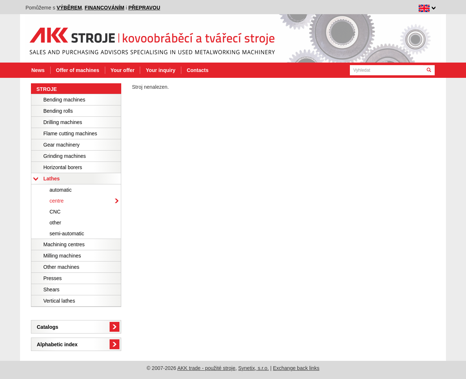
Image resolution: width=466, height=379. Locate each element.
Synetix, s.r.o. (253, 368)
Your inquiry (160, 70)
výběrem (69, 8)
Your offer (123, 70)
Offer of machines (77, 70)
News (38, 70)
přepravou (144, 8)
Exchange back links (296, 368)
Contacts (198, 70)
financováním (105, 8)
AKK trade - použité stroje (206, 368)
